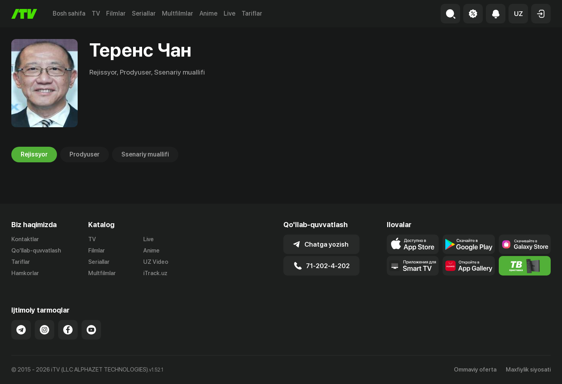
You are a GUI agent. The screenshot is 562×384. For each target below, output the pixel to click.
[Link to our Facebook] (68, 330)
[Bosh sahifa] (24, 13)
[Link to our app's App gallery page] (468, 266)
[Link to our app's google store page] (468, 244)
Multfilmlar (177, 13)
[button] (518, 13)
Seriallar (144, 13)
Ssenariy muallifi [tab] (145, 154)
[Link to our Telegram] (21, 330)
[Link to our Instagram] (44, 330)
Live (229, 13)
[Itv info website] (525, 266)
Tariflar (252, 13)
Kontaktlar (25, 239)
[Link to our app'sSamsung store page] (525, 244)
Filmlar (116, 13)
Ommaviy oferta (475, 369)
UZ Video (155, 261)
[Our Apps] (413, 266)
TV (96, 13)
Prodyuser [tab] (84, 154)
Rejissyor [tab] (34, 154)
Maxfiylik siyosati (528, 369)
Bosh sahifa (69, 13)
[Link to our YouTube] (91, 330)
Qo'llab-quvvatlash (36, 250)
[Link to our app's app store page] (413, 244)
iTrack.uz (155, 273)
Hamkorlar (25, 273)
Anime (208, 13)
